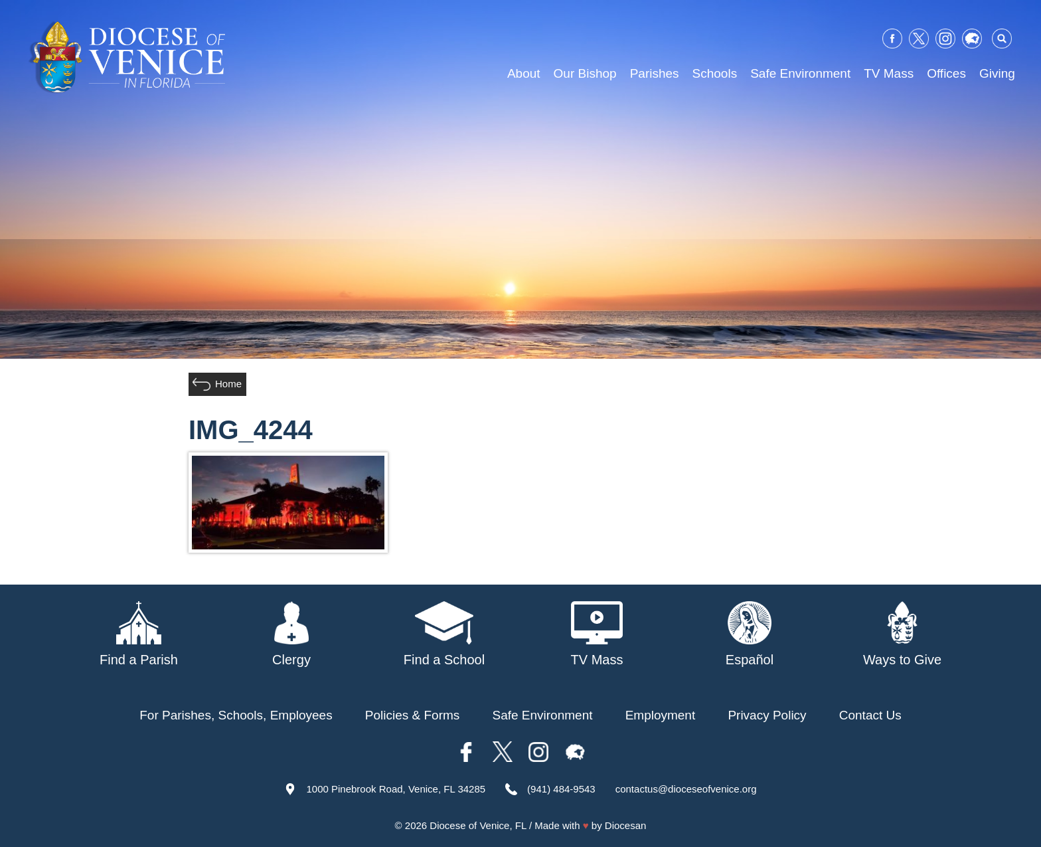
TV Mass (889, 73)
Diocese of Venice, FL (478, 825)
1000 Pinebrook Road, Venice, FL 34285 (395, 789)
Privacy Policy (767, 715)
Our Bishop (585, 73)
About (523, 73)
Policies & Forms (412, 715)
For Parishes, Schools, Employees (235, 715)
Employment (660, 715)
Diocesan (626, 825)
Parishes (654, 73)
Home (228, 383)
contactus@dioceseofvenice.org (686, 789)
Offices (946, 73)
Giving (997, 73)
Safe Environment (800, 73)
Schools (715, 73)
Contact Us (870, 715)
